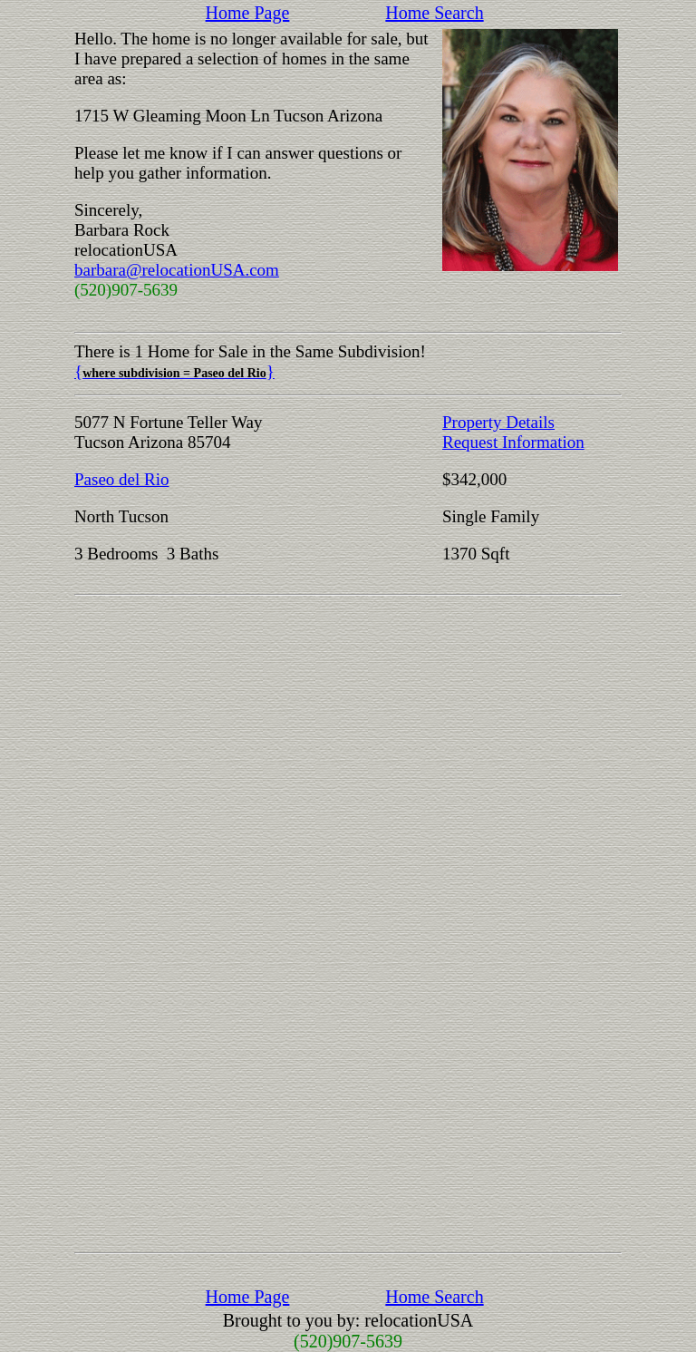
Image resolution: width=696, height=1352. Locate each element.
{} (174, 371)
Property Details (498, 422)
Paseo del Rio (121, 479)
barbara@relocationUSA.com (176, 269)
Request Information (513, 442)
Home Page (248, 13)
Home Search (434, 13)
